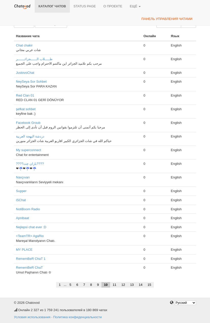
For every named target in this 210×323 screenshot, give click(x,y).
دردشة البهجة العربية (30, 136)
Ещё (135, 6)
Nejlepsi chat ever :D (31, 227)
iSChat (21, 200)
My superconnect (28, 150)
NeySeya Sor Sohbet (31, 81)
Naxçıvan (23, 177)
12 (123, 285)
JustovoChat (25, 73)
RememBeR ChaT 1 (31, 259)
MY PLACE (24, 249)
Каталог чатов (52, 6)
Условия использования (32, 317)
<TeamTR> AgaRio (30, 236)
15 (149, 285)
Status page (85, 6)
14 (140, 285)
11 (114, 285)
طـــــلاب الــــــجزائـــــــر (34, 59)
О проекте (112, 6)
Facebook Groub (28, 123)
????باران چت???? (30, 164)
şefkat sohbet (25, 109)
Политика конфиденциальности (77, 317)
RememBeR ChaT (29, 267)
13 (132, 285)
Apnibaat (22, 218)
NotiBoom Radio (28, 209)
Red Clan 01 (25, 95)
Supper (21, 191)
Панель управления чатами (166, 19)
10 (106, 285)
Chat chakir (24, 45)
